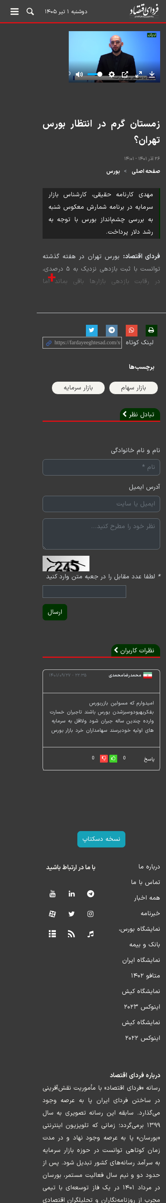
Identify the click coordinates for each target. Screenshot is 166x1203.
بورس (113, 177)
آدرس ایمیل (144, 479)
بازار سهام (133, 380)
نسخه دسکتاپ (83, 823)
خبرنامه (150, 897)
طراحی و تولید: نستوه (89, 1198)
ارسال (18, 604)
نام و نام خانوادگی (135, 443)
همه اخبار (147, 881)
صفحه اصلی (146, 177)
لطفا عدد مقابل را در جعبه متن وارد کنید (103, 569)
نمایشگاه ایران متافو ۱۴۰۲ (125, 944)
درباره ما (149, 850)
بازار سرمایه (78, 380)
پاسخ (149, 743)
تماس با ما (145, 866)
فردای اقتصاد (83, 10)
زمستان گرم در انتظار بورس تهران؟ (93, 146)
